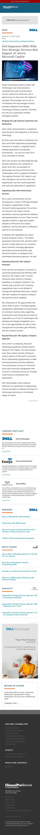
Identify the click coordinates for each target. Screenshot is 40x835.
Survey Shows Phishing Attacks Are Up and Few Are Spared (19, 555)
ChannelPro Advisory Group (14, 739)
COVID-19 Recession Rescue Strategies (18, 538)
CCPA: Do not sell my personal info (18, 810)
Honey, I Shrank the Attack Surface (16, 516)
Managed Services (28, 41)
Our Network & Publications (15, 736)
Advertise (8, 766)
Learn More (6, 451)
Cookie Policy (10, 808)
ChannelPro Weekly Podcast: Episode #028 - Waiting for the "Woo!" (19, 605)
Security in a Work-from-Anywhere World (19, 571)
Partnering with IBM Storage (14, 523)
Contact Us (9, 797)
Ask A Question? (11, 744)
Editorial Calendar (11, 733)
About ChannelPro (11, 728)
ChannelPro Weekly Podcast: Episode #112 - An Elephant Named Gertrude (19, 613)
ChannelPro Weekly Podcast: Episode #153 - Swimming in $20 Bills (19, 596)
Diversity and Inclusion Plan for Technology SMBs (15, 563)
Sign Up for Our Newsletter (15, 741)
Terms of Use (10, 802)
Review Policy (10, 800)
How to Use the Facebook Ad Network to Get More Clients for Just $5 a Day (18, 530)
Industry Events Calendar (14, 757)
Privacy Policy (10, 805)
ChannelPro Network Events (15, 754)
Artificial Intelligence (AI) (11, 41)
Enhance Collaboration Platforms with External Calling (18, 578)
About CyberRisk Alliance (14, 730)
